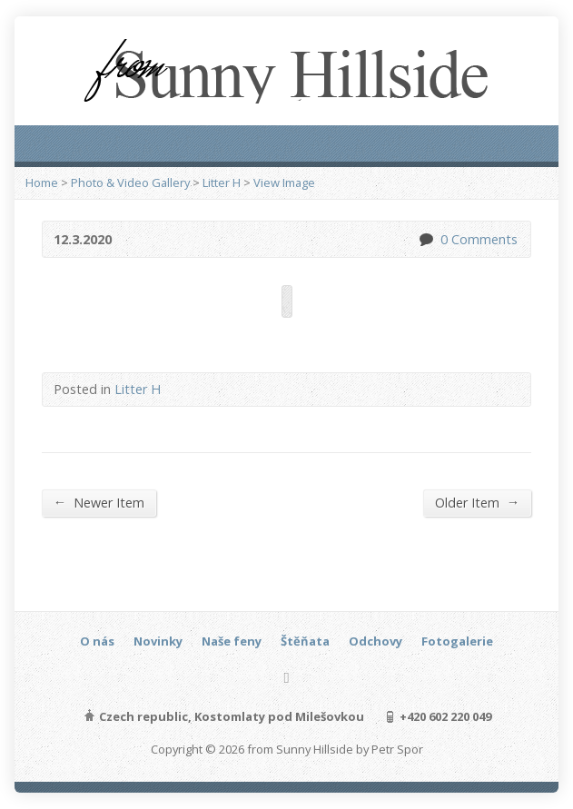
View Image (284, 182)
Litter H (222, 182)
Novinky (158, 641)
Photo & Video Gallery (130, 182)
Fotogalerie (457, 641)
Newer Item (99, 502)
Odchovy (375, 641)
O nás (97, 641)
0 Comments (425, 239)
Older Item (477, 502)
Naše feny (232, 641)
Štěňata (305, 641)
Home (41, 182)
